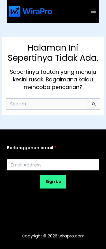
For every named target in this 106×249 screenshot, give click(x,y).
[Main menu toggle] (93, 11)
